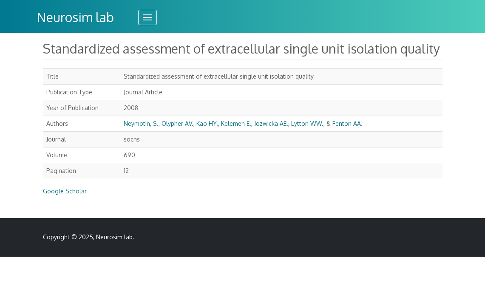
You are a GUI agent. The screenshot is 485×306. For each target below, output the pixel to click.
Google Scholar (65, 191)
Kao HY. (207, 123)
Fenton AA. (347, 123)
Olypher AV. (177, 123)
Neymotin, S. (141, 123)
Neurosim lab (75, 17)
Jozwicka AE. (271, 123)
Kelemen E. (236, 123)
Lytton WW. (307, 123)
